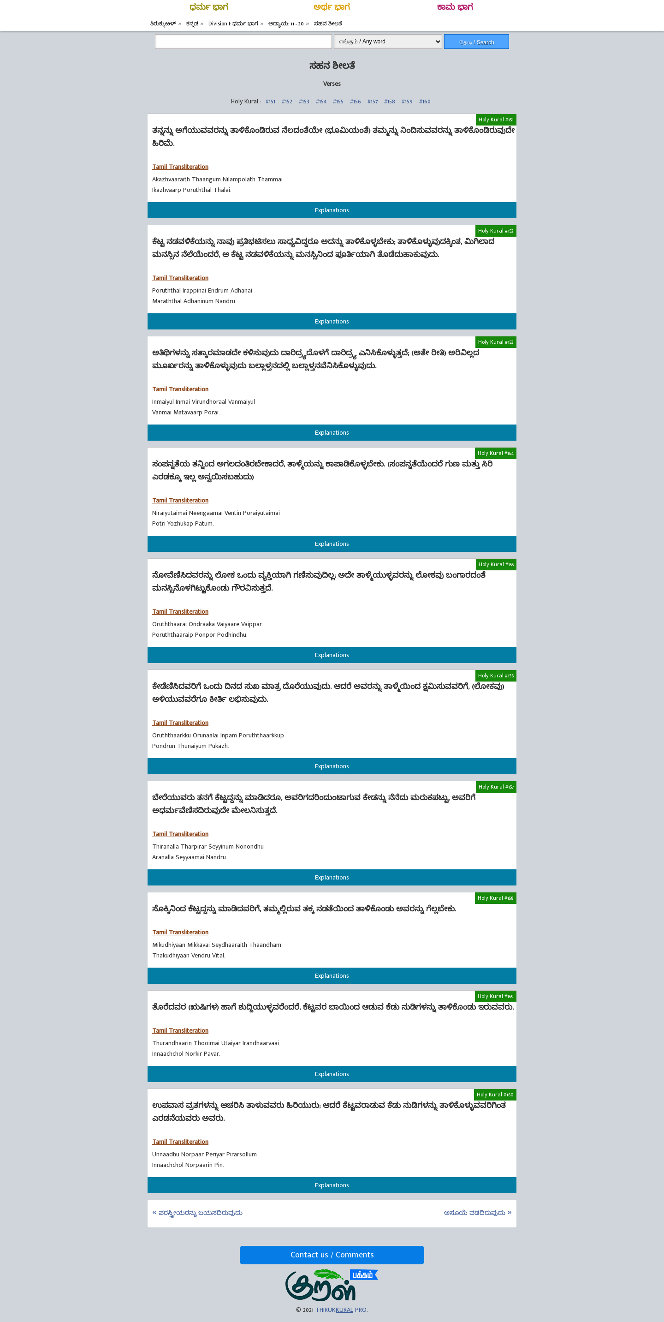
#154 (321, 101)
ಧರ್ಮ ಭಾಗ (209, 7)
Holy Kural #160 (495, 1094)
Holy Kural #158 (496, 898)
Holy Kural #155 (496, 564)
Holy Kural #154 (496, 453)
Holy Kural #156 (496, 675)
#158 (389, 101)
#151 (270, 101)
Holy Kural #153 (496, 342)
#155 (338, 101)
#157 (373, 101)
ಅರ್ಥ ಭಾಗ (332, 7)
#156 (355, 101)
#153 (304, 101)
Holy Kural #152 (496, 230)
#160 (425, 101)
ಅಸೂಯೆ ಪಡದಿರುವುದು (474, 1213)
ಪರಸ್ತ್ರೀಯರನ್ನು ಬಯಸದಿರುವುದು (201, 1213)
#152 (287, 101)
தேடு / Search (476, 42)
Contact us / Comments (332, 1255)
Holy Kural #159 (496, 996)
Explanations (332, 210)
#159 (407, 101)
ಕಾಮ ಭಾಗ (455, 7)
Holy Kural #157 (496, 786)
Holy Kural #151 (496, 119)
